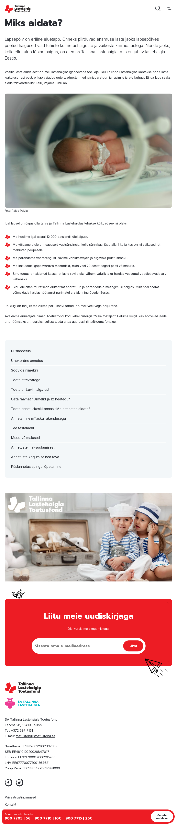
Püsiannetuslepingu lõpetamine (36, 467)
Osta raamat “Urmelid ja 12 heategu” (40, 399)
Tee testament (22, 428)
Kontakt (10, 804)
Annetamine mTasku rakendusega (38, 418)
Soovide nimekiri (24, 370)
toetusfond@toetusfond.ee (35, 736)
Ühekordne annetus (27, 361)
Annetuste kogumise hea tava (35, 457)
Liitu (133, 646)
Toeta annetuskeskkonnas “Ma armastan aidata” (50, 409)
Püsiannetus (21, 351)
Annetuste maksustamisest (32, 447)
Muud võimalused (25, 438)
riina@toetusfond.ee (101, 322)
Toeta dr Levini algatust (30, 389)
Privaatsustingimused (20, 797)
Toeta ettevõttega (25, 380)
